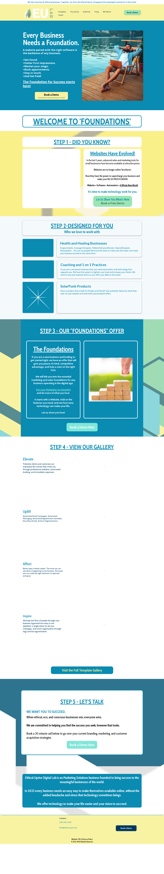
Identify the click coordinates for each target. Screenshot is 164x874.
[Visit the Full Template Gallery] (82, 700)
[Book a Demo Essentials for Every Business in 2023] (51, 96)
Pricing (97, 12)
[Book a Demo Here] (82, 457)
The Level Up (74, 12)
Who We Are (107, 12)
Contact (60, 15)
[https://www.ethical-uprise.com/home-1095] (38, 13)
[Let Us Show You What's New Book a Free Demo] (112, 203)
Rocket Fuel (86, 12)
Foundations (62, 12)
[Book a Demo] (132, 12)
